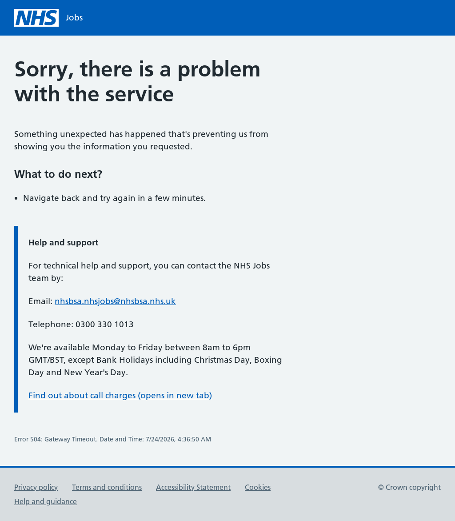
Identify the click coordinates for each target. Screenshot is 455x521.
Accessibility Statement (193, 487)
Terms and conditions (107, 487)
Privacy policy (36, 487)
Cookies (258, 487)
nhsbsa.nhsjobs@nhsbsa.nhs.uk (115, 301)
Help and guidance (45, 501)
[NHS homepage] (48, 18)
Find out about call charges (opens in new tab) (120, 395)
